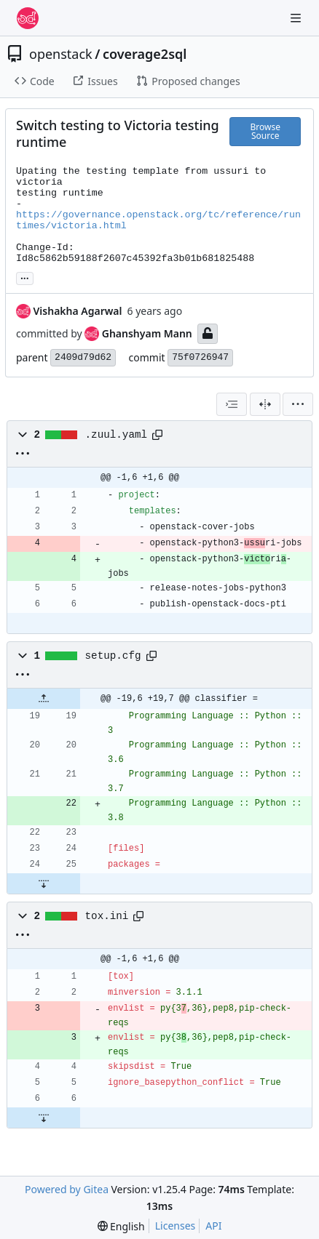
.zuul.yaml (116, 435)
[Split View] (265, 404)
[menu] (298, 404)
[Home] (27, 18)
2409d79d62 (83, 357)
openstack (60, 54)
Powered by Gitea (67, 1189)
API (213, 1225)
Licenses (175, 1225)
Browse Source (265, 131)
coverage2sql (144, 54)
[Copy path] (157, 435)
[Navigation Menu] (297, 18)
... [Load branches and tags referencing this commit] (24, 277)
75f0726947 (200, 357)
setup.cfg (113, 656)
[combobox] (231, 404)
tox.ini (107, 916)
